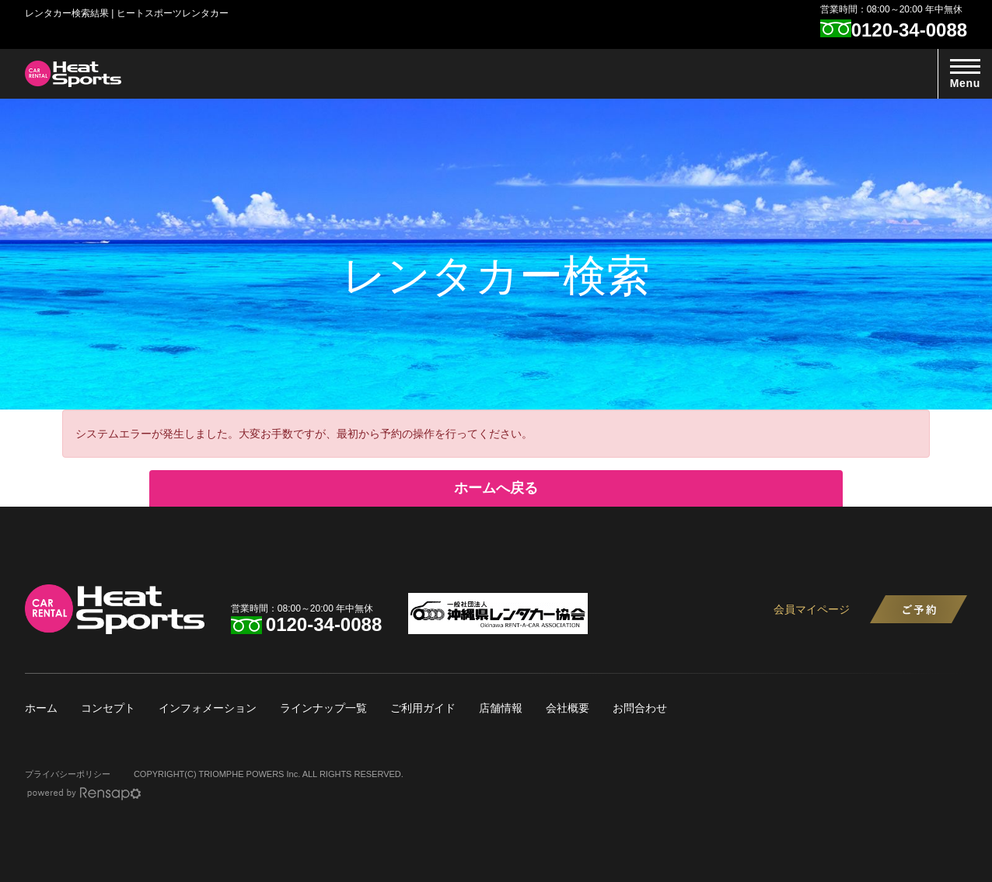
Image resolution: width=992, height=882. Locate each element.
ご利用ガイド (423, 708)
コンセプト (108, 708)
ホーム (41, 708)
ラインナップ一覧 (323, 708)
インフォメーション (208, 708)
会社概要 (567, 708)
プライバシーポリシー (67, 774)
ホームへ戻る (496, 488)
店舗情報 (500, 708)
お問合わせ (640, 708)
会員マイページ (812, 609)
